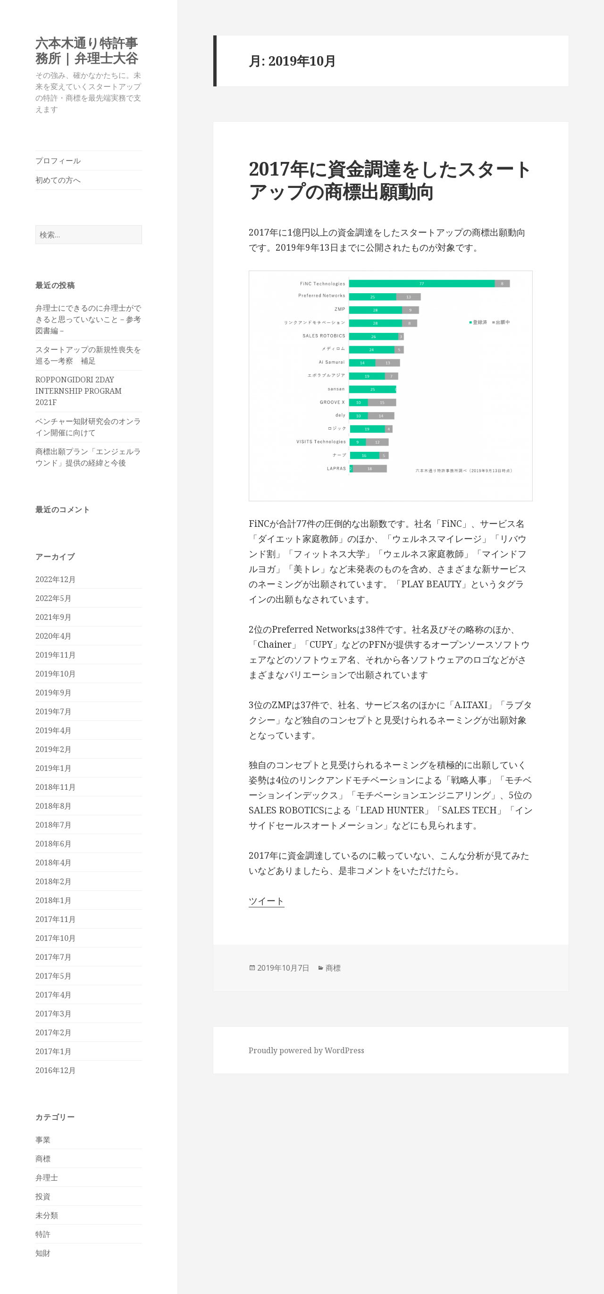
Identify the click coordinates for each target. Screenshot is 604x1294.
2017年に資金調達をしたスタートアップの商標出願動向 (391, 179)
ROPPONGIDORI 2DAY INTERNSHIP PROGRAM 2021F (78, 390)
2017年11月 (55, 919)
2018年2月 (53, 881)
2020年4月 (53, 636)
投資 (42, 1196)
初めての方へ (58, 180)
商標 (42, 1158)
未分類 (46, 1215)
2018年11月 (55, 787)
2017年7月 (53, 957)
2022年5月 (53, 598)
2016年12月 (55, 1070)
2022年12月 (55, 579)
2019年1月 (53, 768)
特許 (42, 1234)
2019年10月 (55, 673)
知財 (42, 1253)
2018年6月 (53, 843)
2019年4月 (53, 730)
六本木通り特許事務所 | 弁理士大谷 (86, 50)
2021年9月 (53, 617)
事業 (42, 1139)
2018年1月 (53, 900)
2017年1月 (53, 1051)
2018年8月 (53, 806)
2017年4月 (53, 995)
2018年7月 (53, 825)
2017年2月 (53, 1032)
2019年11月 (55, 655)
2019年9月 (53, 692)
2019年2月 (53, 749)
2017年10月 (55, 938)
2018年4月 (53, 862)
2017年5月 (53, 976)
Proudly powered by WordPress (306, 1050)
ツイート (267, 901)
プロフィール (58, 160)
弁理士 (46, 1177)
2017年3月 (53, 1013)
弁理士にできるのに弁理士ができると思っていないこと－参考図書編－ (88, 319)
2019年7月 (53, 711)
